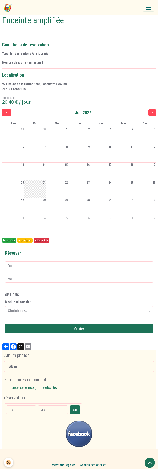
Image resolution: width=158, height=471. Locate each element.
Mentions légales (63, 465)
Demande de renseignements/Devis (32, 387)
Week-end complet (18, 302)
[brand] (8, 8)
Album (13, 367)
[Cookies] (8, 462)
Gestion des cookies (93, 465)
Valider (79, 329)
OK (75, 410)
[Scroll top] (150, 463)
